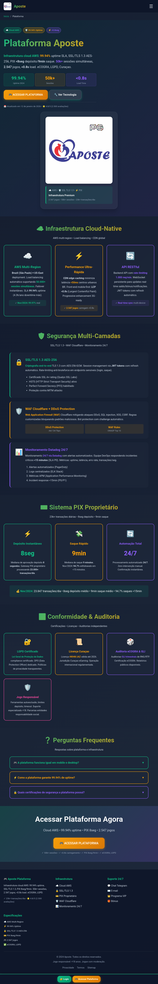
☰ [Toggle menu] (151, 6)
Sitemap (91, 967)
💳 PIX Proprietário (66, 896)
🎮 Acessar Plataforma (86, 979)
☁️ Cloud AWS (63, 885)
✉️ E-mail (112, 890)
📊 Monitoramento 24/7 (69, 906)
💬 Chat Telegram (117, 885)
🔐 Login (64, 979)
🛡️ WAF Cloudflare (66, 901)
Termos (81, 967)
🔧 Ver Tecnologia (65, 94)
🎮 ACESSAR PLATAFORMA (26, 94)
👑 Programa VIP (116, 896)
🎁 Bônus (112, 901)
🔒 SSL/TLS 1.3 (64, 890)
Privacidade (68, 967)
